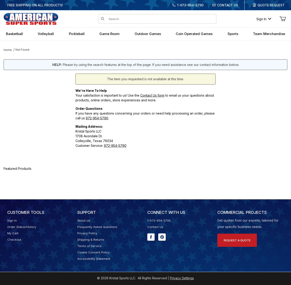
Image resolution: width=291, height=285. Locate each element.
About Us (83, 220)
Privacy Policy (87, 233)
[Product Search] (161, 18)
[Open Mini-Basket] (282, 19)
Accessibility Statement (93, 258)
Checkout (14, 239)
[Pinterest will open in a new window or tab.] (162, 237)
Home (8, 50)
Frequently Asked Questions (97, 227)
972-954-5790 (97, 118)
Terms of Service (89, 246)
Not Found (22, 49)
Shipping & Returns (90, 239)
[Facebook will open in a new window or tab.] (151, 237)
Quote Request (271, 5)
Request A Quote (237, 240)
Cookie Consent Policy (93, 252)
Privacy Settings (182, 278)
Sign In (263, 19)
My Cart (12, 233)
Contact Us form (152, 95)
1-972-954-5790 (190, 5)
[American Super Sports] (31, 18)
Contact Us (227, 5)
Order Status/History (21, 227)
